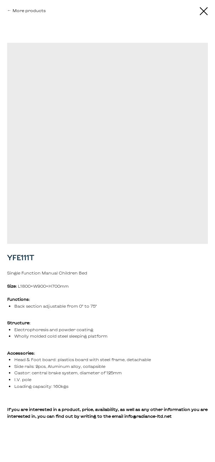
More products (29, 10)
